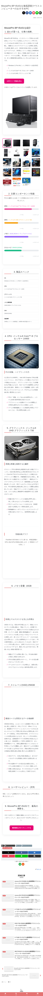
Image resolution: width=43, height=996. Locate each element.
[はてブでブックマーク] (30, 12)
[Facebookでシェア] (27, 12)
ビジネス (18, 845)
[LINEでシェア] (36, 12)
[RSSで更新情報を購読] (23, 864)
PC (3, 845)
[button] (40, 12)
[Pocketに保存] (33, 12)
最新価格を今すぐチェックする (21, 828)
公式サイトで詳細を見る (14, 81)
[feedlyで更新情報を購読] (20, 864)
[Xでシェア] (23, 12)
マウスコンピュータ (10, 845)
